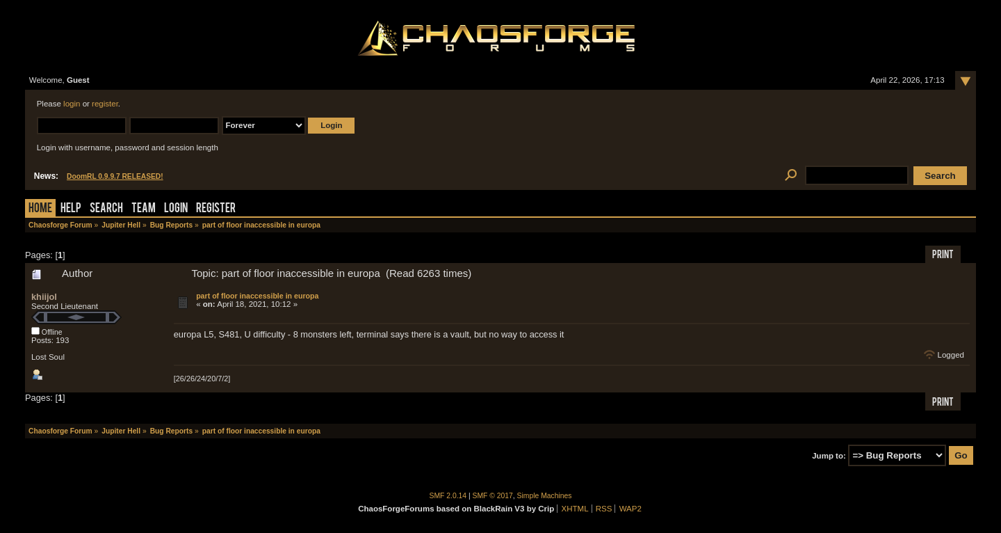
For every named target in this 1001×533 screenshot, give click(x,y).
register (105, 104)
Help (70, 209)
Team (143, 209)
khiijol (44, 297)
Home (40, 209)
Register (216, 209)
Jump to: (829, 456)
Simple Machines (544, 496)
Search (106, 209)
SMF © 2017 (493, 496)
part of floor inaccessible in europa (257, 296)
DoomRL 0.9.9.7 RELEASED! (115, 176)
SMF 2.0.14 (448, 496)
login (71, 104)
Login (176, 209)
